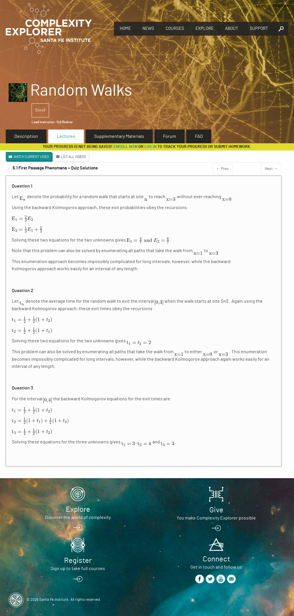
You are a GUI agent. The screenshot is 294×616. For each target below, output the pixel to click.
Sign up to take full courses (78, 568)
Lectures (66, 136)
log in (150, 147)
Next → (271, 169)
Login (261, 6)
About (231, 28)
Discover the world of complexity (78, 517)
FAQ (199, 136)
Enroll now (125, 147)
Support (259, 28)
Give (216, 510)
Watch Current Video (31, 157)
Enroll (40, 110)
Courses (175, 28)
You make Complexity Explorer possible (216, 518)
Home (125, 28)
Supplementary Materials (119, 136)
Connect (216, 559)
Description (26, 136)
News (148, 28)
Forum (169, 136)
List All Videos (73, 157)
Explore (205, 28)
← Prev (222, 169)
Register (280, 6)
